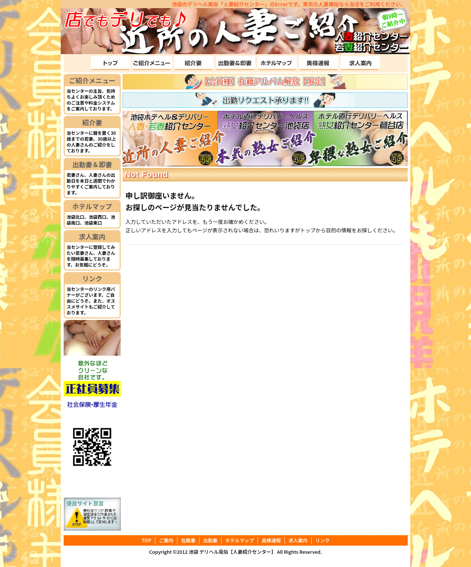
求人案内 (92, 236)
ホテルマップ (92, 206)
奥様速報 (271, 540)
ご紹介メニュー (92, 80)
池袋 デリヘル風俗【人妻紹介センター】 (232, 551)
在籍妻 (188, 540)
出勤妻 (210, 540)
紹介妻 (92, 122)
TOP (146, 540)
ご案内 (166, 540)
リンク (92, 278)
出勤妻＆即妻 (92, 164)
